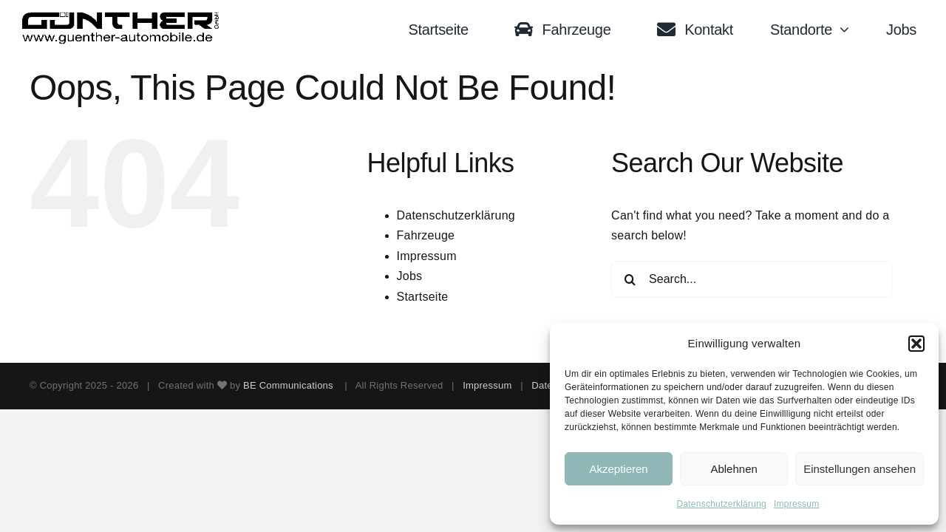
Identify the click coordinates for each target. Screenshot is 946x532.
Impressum (797, 504)
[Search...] (751, 279)
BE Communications (289, 385)
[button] (916, 343)
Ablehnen (733, 469)
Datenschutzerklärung (721, 504)
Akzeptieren (618, 469)
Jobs (410, 276)
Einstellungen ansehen (859, 469)
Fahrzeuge (426, 235)
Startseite (423, 296)
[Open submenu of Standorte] (848, 29)
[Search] (629, 279)
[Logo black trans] (121, 17)
